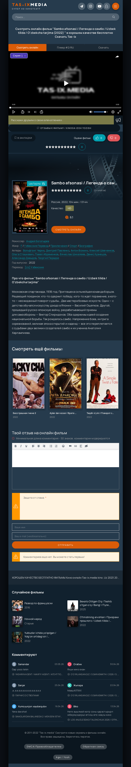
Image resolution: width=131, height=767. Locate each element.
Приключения (59, 245)
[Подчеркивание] (26, 446)
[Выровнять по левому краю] (33, 446)
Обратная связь (93, 746)
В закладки (23, 137)
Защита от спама (33, 497)
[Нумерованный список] (56, 446)
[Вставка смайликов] (63, 446)
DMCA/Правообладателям (44, 746)
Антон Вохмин (79, 250)
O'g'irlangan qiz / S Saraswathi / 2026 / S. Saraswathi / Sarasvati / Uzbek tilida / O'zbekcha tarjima (93, 674)
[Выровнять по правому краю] (44, 446)
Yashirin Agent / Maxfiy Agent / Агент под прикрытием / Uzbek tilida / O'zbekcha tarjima (38, 674)
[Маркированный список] (51, 446)
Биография (86, 245)
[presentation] (50, 510)
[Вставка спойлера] (81, 446)
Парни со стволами (25, 695)
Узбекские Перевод (36, 245)
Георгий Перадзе (48, 258)
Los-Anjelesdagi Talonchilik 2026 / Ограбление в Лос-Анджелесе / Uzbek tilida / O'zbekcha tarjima (93, 719)
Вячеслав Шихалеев (72, 254)
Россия (55, 202)
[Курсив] (21, 446)
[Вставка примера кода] (75, 446)
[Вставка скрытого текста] (86, 446)
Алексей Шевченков (101, 250)
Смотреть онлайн (68, 229)
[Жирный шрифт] (15, 446)
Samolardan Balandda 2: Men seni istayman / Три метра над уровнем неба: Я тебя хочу (38, 716)
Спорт (73, 245)
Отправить (65, 545)
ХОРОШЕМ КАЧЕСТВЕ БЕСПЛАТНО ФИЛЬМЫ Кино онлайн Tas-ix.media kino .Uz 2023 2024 (66, 577)
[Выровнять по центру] (38, 446)
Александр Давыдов (24, 258)
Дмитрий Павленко (57, 250)
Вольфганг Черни (34, 250)
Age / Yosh (63, 757)
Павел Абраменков (46, 254)
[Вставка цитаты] (70, 446)
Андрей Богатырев (37, 241)
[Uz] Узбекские (34, 267)
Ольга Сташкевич (23, 254)
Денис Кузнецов (96, 254)
